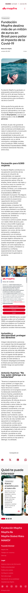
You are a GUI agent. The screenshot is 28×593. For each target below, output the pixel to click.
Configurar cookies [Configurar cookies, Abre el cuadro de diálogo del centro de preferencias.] (13, 306)
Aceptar (14, 313)
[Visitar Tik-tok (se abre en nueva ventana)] (25, 586)
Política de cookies (7, 570)
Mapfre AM (4, 549)
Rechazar (14, 309)
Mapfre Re (7, 532)
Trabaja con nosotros (7, 552)
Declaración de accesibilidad (10, 579)
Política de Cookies (18, 301)
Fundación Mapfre (11, 527)
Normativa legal (6, 576)
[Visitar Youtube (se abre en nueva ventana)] (7, 586)
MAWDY (5, 540)
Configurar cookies (7, 573)
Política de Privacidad (8, 303)
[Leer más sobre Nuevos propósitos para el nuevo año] (12, 511)
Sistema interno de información (11, 564)
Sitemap (3, 555)
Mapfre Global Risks (12, 536)
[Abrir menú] (25, 8)
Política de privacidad (8, 567)
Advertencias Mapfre (7, 582)
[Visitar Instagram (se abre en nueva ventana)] (11, 586)
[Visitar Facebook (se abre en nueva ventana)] (2, 586)
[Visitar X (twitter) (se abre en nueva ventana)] (21, 586)
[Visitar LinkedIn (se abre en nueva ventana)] (16, 586)
